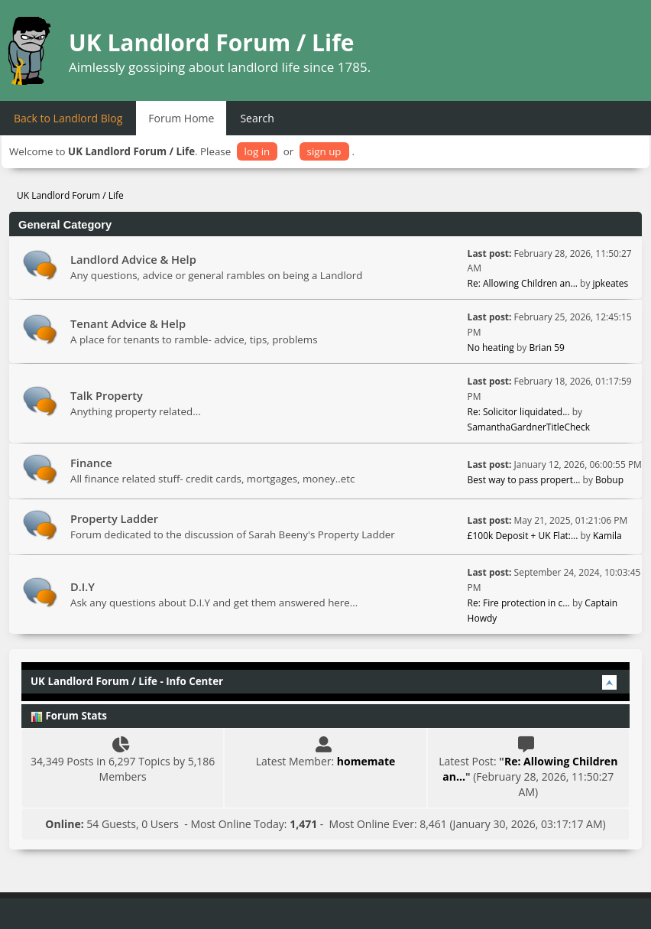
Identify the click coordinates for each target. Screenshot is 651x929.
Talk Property (106, 395)
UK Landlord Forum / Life (212, 42)
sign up (324, 151)
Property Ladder (114, 518)
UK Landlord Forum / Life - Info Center (127, 681)
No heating (492, 347)
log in (257, 151)
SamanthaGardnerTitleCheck (529, 427)
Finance (91, 462)
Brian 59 (547, 347)
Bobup (609, 479)
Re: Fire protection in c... (519, 602)
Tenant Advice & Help (128, 323)
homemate (366, 761)
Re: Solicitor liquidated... (519, 411)
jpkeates (611, 283)
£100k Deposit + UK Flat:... (523, 535)
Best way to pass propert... (524, 479)
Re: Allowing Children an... (523, 283)
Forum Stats (69, 716)
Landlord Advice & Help (133, 259)
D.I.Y (82, 586)
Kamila (607, 535)
